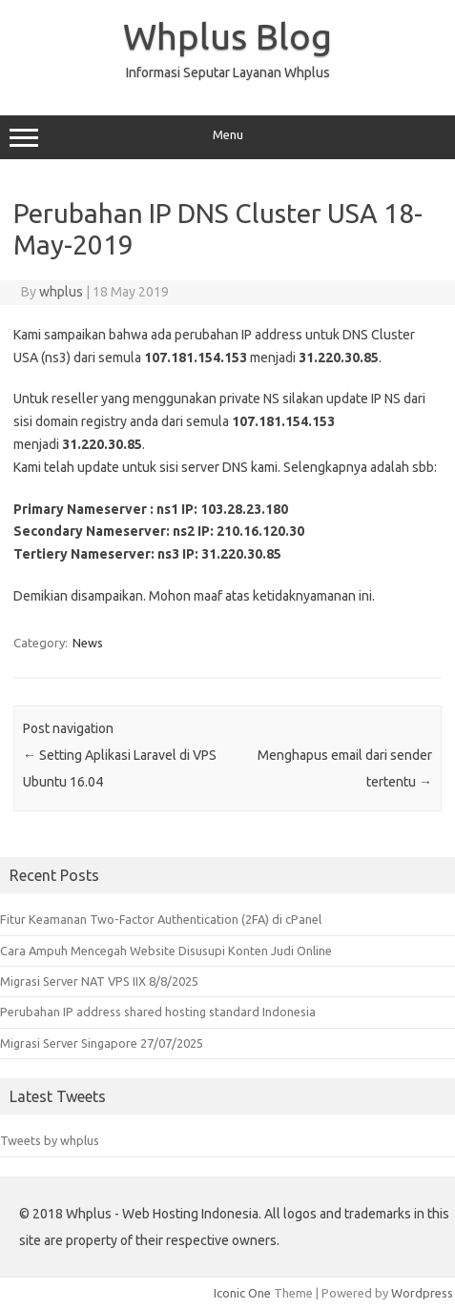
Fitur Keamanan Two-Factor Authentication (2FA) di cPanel (160, 919)
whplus (61, 291)
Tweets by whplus (49, 1140)
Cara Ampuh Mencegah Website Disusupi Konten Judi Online (166, 950)
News (87, 642)
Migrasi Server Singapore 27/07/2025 (101, 1043)
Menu (227, 137)
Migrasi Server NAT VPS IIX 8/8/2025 (99, 981)
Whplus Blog (227, 36)
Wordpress (422, 1292)
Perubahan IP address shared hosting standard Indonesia (158, 1011)
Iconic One (242, 1292)
